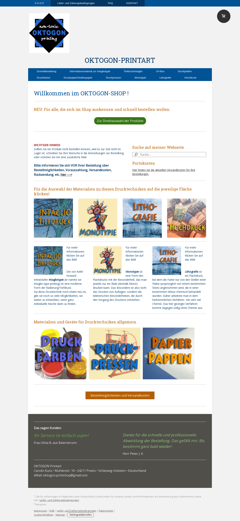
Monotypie (140, 77)
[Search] (169, 154)
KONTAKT (132, 3)
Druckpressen (113, 77)
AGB (51, 510)
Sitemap (60, 514)
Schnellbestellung (46, 71)
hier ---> (66, 175)
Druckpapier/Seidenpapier (78, 77)
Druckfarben (43, 77)
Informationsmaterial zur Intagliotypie (90, 71)
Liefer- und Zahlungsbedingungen (76, 3)
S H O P (39, 3)
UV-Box (160, 71)
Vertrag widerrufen (80, 514)
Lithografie (165, 77)
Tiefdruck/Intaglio (133, 71)
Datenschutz (106, 510)
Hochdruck (190, 77)
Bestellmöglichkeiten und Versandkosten (120, 395)
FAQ (110, 3)
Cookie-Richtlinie (43, 514)
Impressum (40, 510)
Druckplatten (185, 71)
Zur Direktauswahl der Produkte (120, 121)
